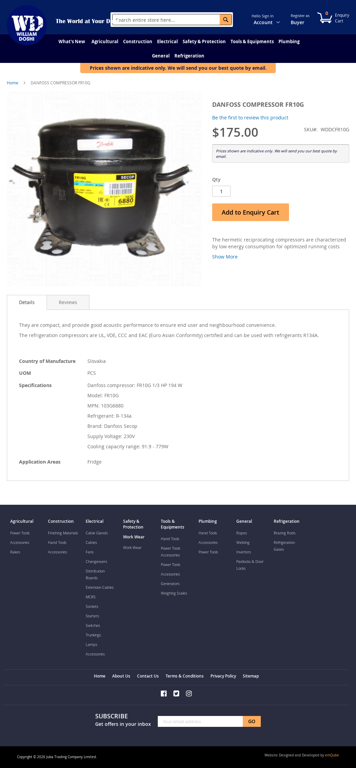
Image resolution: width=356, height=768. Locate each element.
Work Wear (132, 547)
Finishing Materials (63, 532)
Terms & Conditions (185, 676)
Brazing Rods (284, 532)
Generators (170, 583)
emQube (332, 755)
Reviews (68, 302)
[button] (282, 19)
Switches (93, 625)
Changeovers (96, 561)
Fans (90, 551)
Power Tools (20, 532)
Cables (91, 542)
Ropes (241, 532)
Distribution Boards (95, 574)
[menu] (178, 48)
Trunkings (93, 634)
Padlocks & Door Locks (250, 565)
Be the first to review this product (250, 117)
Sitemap (251, 676)
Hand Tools (57, 542)
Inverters (243, 551)
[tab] (27, 302)
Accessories (19, 542)
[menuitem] (71, 41)
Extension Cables (100, 587)
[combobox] (172, 19)
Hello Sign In (263, 15)
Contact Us (148, 676)
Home (12, 82)
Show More (225, 256)
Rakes (15, 551)
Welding (243, 542)
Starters (92, 615)
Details (27, 302)
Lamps (91, 644)
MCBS (91, 596)
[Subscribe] (252, 721)
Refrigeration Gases (284, 546)
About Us (121, 676)
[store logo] (27, 25)
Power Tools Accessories (170, 551)
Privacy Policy (223, 676)
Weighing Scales (174, 593)
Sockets (92, 606)
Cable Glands (97, 532)
